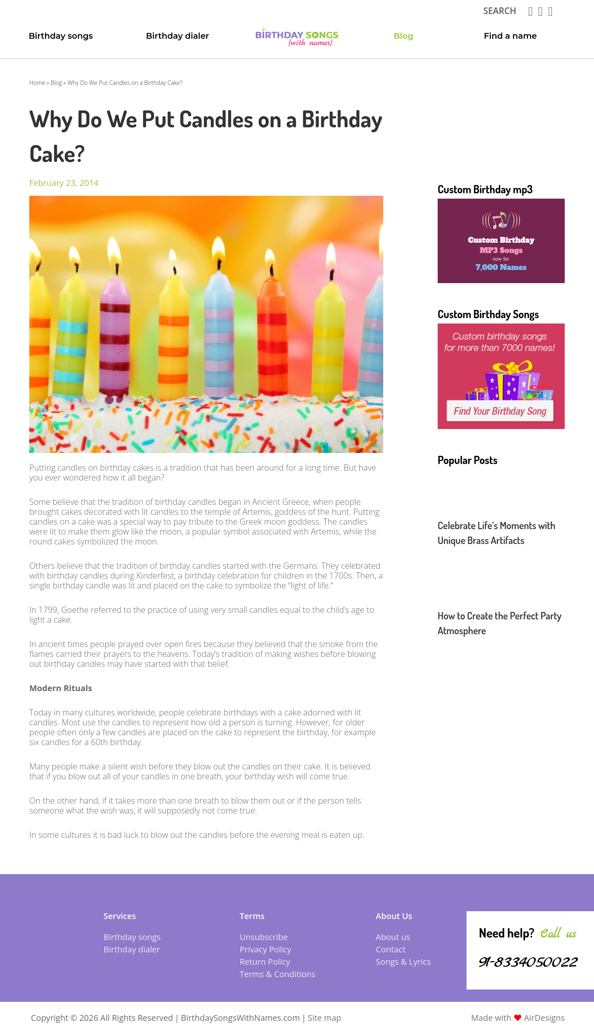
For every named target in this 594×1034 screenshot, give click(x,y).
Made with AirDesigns (518, 1017)
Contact (390, 949)
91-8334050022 (528, 962)
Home (37, 83)
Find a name (510, 36)
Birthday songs (60, 36)
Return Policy (265, 961)
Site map (324, 1017)
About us (393, 937)
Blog (403, 36)
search (499, 10)
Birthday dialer (177, 36)
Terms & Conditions (278, 974)
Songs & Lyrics (403, 961)
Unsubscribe (264, 937)
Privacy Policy (265, 949)
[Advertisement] (501, 131)
